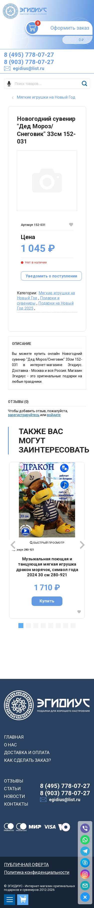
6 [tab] (58, 625)
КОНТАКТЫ (16, 804)
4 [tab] (43, 625)
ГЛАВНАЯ (14, 737)
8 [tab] (73, 625)
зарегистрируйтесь (24, 415)
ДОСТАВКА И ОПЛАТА (26, 752)
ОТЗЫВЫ (13, 780)
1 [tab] (20, 625)
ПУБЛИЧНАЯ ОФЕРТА (26, 864)
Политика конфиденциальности (36, 872)
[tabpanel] (47, 540)
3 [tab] (35, 625)
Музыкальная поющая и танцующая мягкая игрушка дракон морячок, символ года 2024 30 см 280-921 (47, 567)
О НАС (10, 744)
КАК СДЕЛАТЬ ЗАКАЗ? (27, 760)
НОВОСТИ (14, 796)
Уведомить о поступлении (51, 276)
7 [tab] (65, 625)
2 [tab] (28, 625)
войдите (54, 415)
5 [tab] (50, 625)
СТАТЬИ (12, 788)
